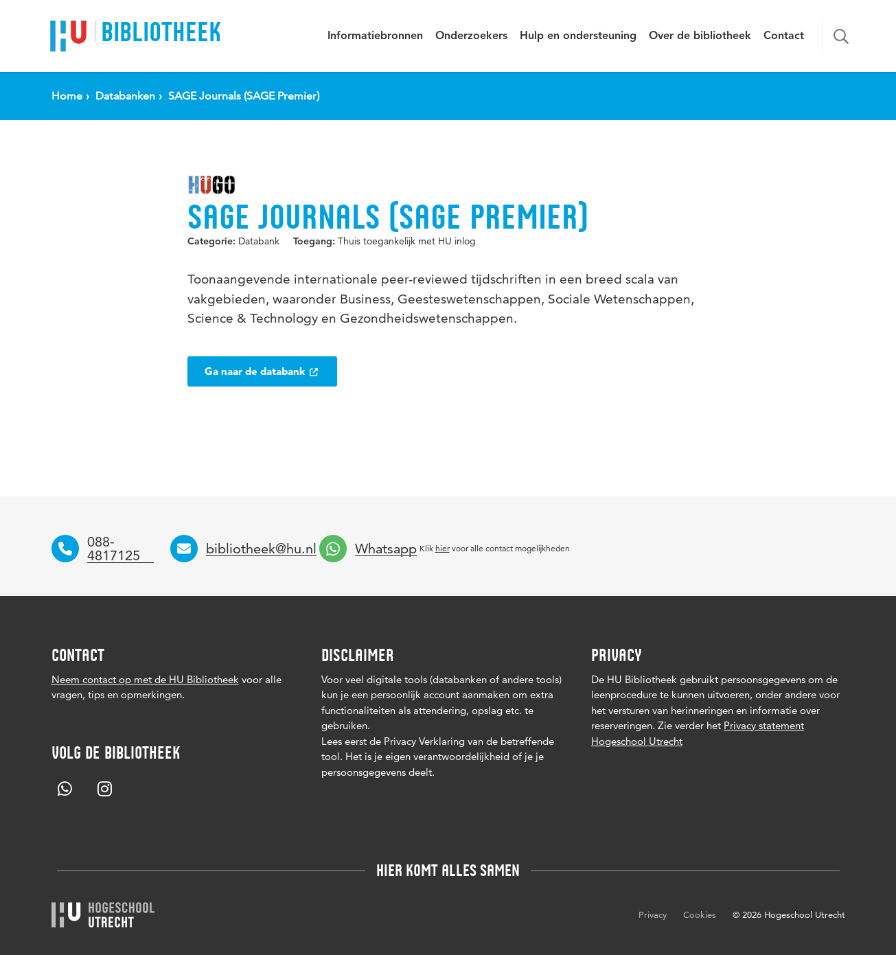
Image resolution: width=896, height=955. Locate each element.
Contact (783, 36)
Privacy (653, 914)
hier (442, 548)
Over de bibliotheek (700, 36)
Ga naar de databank (262, 371)
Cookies (699, 914)
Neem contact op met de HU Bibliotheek (145, 679)
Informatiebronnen (375, 36)
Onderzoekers (471, 36)
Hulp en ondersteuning (578, 36)
